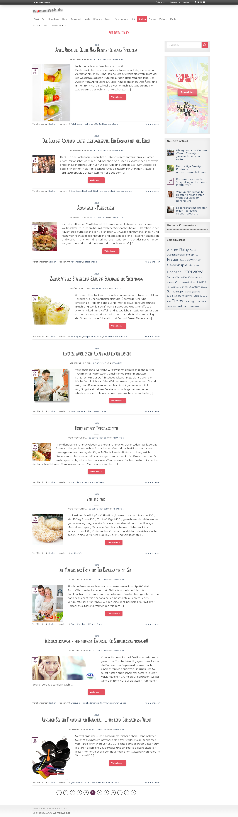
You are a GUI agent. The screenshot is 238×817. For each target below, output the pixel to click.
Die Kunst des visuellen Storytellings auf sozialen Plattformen (191, 182)
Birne (79, 124)
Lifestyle (97, 19)
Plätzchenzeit (90, 262)
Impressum (175, 2)
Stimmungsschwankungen (113, 703)
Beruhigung (76, 336)
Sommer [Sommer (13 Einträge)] (188, 296)
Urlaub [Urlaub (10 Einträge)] (203, 302)
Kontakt (186, 2)
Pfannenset (108, 782)
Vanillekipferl (96, 499)
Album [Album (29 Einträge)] (172, 250)
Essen (73, 411)
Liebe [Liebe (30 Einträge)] (202, 282)
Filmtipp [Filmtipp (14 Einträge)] (189, 254)
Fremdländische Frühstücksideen (96, 428)
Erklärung (75, 703)
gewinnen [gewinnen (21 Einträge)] (194, 259)
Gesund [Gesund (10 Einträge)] (183, 260)
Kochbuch (87, 191)
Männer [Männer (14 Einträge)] (183, 287)
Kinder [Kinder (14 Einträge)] (170, 282)
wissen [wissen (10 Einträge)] (196, 307)
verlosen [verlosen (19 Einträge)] (182, 306)
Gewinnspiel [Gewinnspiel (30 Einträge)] (177, 265)
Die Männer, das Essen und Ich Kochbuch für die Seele (96, 570)
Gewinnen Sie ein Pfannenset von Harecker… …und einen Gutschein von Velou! (96, 720)
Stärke (115, 124)
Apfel (73, 124)
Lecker (103, 411)
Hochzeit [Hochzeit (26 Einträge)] (174, 272)
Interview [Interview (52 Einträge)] (192, 271)
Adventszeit (76, 262)
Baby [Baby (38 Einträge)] (184, 249)
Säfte (99, 336)
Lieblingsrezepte (119, 191)
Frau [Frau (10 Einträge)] (196, 255)
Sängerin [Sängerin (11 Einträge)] (203, 296)
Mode (87, 19)
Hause (80, 411)
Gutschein (86, 782)
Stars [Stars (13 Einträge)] (196, 296)
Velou (117, 782)
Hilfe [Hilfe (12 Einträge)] (198, 265)
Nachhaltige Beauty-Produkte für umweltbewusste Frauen (191, 169)
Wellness (163, 19)
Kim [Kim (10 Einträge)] (196, 278)
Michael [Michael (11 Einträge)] (170, 287)
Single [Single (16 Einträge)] (180, 295)
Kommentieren (152, 124)
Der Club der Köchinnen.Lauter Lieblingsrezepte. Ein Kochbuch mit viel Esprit (96, 141)
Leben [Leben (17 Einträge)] (192, 282)
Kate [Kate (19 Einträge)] (191, 277)
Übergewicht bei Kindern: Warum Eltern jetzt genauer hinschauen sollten (191, 155)
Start (36, 19)
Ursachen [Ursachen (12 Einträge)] (171, 307)
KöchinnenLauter (101, 191)
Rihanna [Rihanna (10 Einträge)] (204, 287)
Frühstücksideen (96, 482)
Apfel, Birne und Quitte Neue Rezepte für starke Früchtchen (96, 50)
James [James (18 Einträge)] (171, 277)
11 (126, 792)
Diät (133, 19)
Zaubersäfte (121, 336)
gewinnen (75, 782)
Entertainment (121, 19)
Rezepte (106, 124)
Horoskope (53, 19)
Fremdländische (79, 482)
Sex (44, 19)
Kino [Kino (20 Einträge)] (178, 282)
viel (130, 191)
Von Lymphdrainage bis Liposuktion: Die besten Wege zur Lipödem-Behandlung (190, 196)
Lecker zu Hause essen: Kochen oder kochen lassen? (96, 354)
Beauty (108, 19)
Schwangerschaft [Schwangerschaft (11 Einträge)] (192, 292)
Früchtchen (88, 124)
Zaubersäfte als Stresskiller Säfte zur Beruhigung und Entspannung (96, 279)
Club (73, 191)
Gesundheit (76, 19)
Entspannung (89, 336)
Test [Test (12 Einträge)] (169, 302)
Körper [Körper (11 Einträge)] (185, 283)
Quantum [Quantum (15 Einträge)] (194, 286)
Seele (99, 624)
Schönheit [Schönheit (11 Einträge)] (171, 296)
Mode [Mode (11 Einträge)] (176, 287)
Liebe (65, 19)
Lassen (96, 411)
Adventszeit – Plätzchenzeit (96, 208)
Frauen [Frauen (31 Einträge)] (173, 259)
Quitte (98, 124)
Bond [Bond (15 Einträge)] (193, 250)
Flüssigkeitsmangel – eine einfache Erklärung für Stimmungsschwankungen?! (96, 641)
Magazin (47, 25)
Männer (92, 624)
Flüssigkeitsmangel (90, 703)
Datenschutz (161, 2)
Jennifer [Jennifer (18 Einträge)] (181, 277)
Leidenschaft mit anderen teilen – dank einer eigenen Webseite (191, 210)
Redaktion (117, 60)
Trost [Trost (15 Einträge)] (197, 301)
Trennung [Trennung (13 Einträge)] (189, 301)
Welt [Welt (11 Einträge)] (191, 307)
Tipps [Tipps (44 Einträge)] (177, 300)
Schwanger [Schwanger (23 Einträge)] (175, 291)
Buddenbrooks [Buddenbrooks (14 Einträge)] (175, 254)
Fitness (152, 19)
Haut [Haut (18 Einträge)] (192, 265)
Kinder (173, 19)
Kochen (142, 19)
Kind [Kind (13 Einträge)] (201, 277)
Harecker (96, 782)
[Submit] (205, 45)
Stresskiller (108, 336)
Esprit (78, 191)
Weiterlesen (117, 96)
